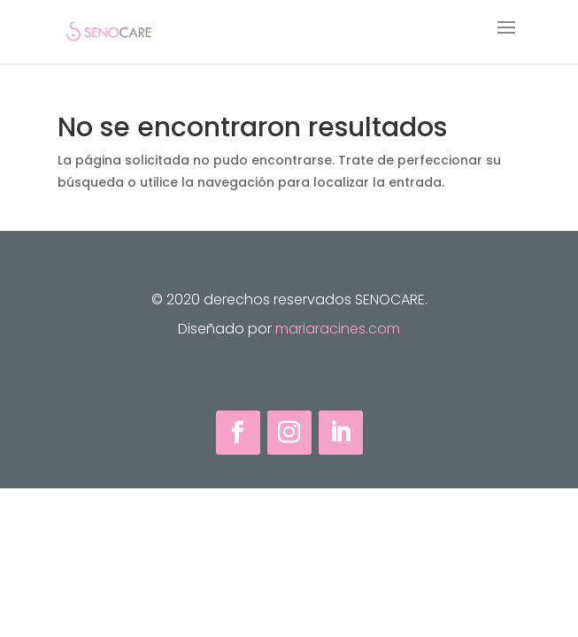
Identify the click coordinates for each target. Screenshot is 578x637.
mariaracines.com (337, 328)
